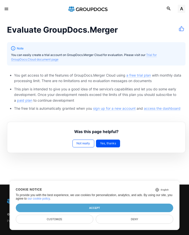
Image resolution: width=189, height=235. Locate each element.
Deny (134, 219)
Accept (94, 207)
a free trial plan (138, 75)
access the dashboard (162, 108)
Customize (54, 219)
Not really (83, 143)
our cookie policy (39, 198)
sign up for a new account (114, 108)
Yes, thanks (108, 143)
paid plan (24, 100)
